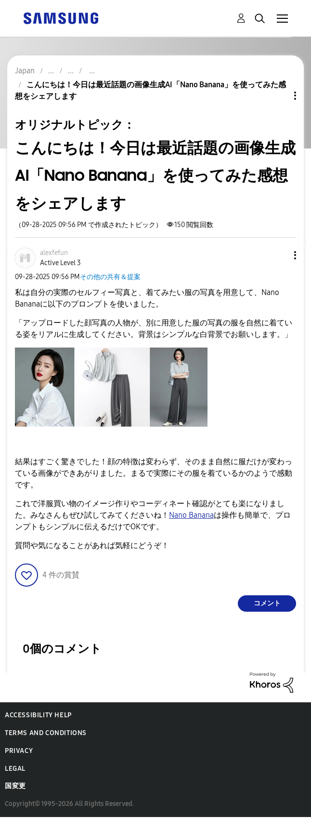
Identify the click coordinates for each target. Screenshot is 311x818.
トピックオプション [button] (278, 95)
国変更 (15, 786)
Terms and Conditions (46, 733)
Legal (15, 768)
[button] (279, 255)
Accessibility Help (38, 715)
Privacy (19, 751)
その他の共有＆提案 (110, 277)
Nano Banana (191, 515)
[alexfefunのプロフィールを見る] (54, 253)
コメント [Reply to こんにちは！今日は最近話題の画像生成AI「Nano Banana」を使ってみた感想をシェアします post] (267, 603)
